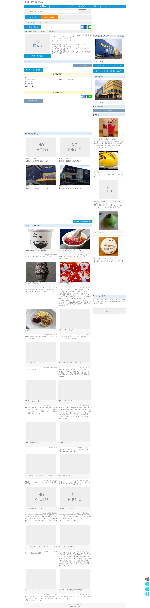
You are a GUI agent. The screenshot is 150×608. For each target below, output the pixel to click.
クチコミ (56, 6)
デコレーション (36, 22)
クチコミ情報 (116, 65)
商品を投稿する (108, 110)
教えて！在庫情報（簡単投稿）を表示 (108, 71)
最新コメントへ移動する (33, 70)
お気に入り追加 (33, 27)
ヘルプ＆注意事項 (75, 604)
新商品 (81, 6)
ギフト (45, 22)
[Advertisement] (58, 117)
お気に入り (107, 6)
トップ (30, 6)
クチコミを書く (82, 65)
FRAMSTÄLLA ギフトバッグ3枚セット (40, 31)
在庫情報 (43, 6)
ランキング (69, 6)
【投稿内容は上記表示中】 (66, 79)
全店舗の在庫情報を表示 (82, 221)
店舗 (94, 6)
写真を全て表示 (37, 56)
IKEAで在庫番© (75, 606)
